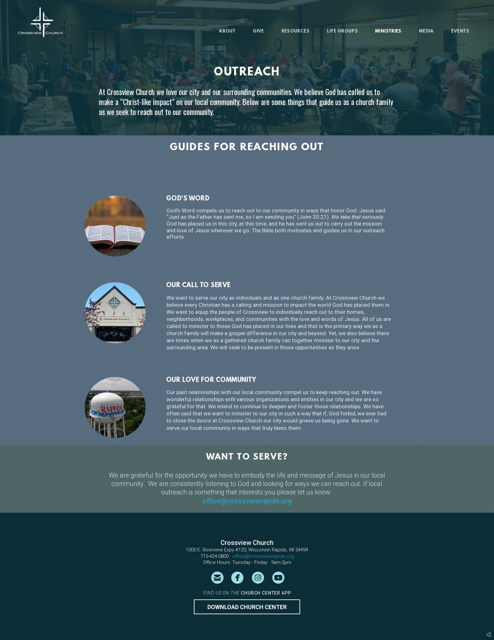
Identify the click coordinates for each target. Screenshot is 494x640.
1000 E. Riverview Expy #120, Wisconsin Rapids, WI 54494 (247, 550)
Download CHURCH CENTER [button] (247, 607)
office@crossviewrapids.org (247, 501)
